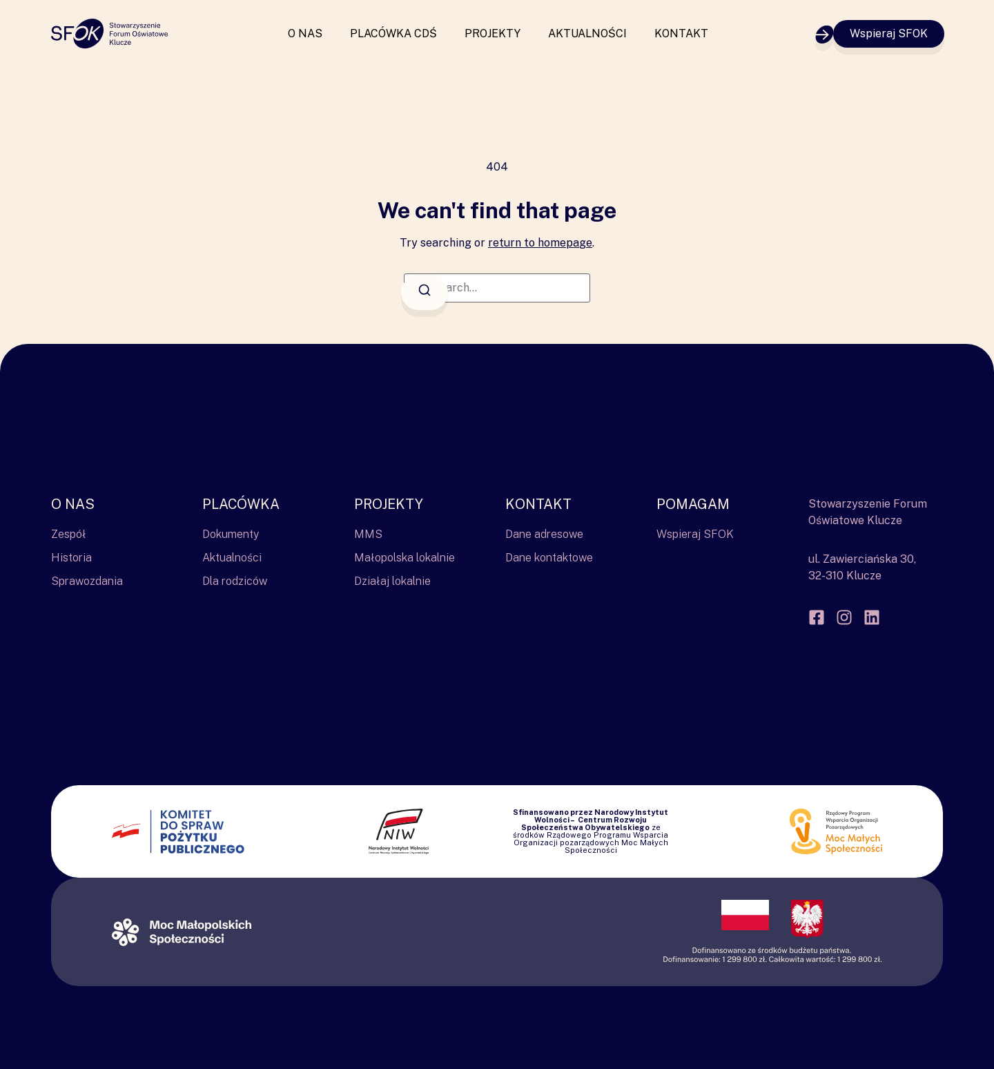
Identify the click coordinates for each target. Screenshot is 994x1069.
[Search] (424, 292)
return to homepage (540, 242)
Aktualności (587, 33)
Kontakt (681, 33)
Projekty (492, 33)
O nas (305, 33)
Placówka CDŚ (393, 33)
